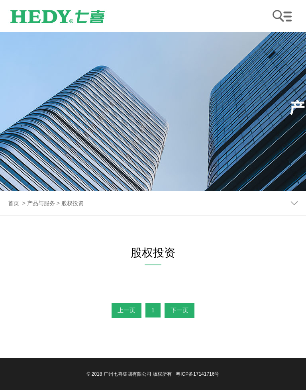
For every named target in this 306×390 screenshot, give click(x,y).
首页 (13, 203)
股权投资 (72, 203)
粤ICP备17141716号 (197, 374)
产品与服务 (41, 203)
